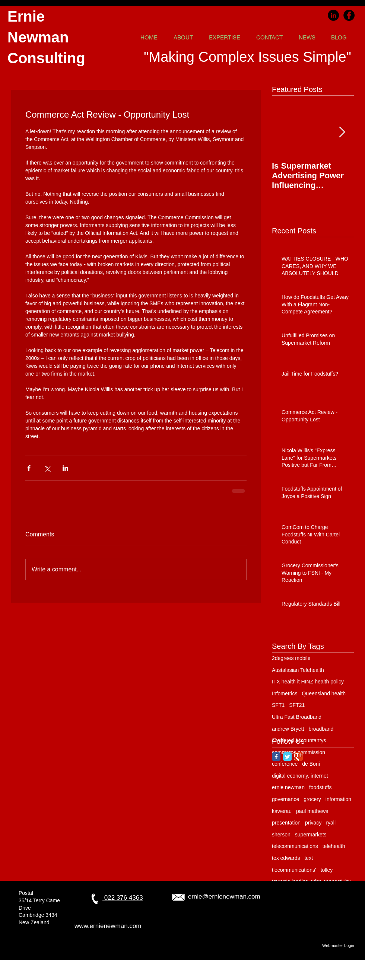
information (338, 799)
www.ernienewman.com (108, 925)
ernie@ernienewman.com (224, 896)
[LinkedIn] (333, 15)
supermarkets (311, 835)
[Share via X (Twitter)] (47, 468)
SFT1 (278, 705)
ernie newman (288, 787)
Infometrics (284, 693)
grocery (312, 799)
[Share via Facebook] (28, 468)
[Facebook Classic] (276, 756)
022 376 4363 (122, 897)
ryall (331, 823)
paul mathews (312, 811)
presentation (286, 823)
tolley (327, 870)
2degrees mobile (291, 658)
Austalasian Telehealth (298, 670)
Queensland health (324, 693)
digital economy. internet (300, 776)
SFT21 (297, 705)
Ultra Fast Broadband (296, 717)
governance (285, 799)
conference (285, 764)
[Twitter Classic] (287, 756)
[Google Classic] (298, 756)
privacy (313, 823)
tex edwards (286, 858)
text (308, 858)
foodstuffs (320, 787)
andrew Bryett (288, 729)
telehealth (334, 846)
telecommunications (295, 846)
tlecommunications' (294, 870)
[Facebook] (349, 15)
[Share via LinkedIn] (65, 468)
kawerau (282, 811)
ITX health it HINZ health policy (308, 682)
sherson (281, 835)
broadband (320, 729)
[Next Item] (342, 132)
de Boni (311, 764)
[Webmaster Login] (338, 945)
